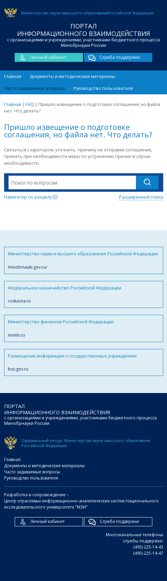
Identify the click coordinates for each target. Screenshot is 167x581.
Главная (12, 76)
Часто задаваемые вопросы (34, 88)
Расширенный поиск (141, 197)
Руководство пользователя (103, 88)
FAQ (30, 104)
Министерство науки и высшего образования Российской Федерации (83, 260)
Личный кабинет (40, 57)
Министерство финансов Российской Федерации (83, 328)
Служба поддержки (112, 57)
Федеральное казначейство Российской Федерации (83, 294)
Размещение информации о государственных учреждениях (83, 362)
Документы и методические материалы (72, 76)
